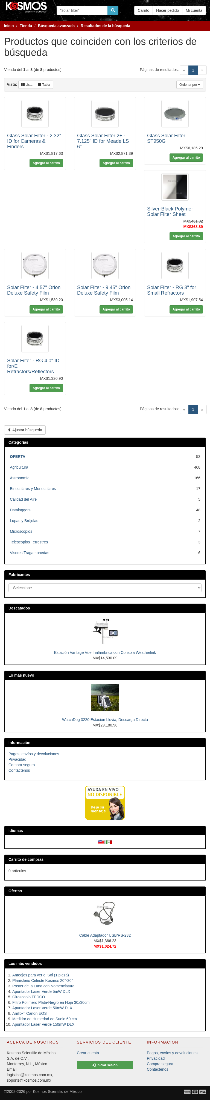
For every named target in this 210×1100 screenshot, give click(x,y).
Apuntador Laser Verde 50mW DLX (42, 1008)
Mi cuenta (194, 10)
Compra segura (21, 765)
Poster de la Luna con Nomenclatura (43, 986)
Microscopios (21, 531)
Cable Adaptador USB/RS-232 (105, 935)
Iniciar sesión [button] (105, 1065)
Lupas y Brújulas (24, 520)
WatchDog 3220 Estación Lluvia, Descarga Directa (105, 719)
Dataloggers (20, 510)
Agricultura (19, 467)
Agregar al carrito (46, 163)
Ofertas (15, 891)
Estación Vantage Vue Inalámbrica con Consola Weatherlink (105, 652)
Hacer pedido (167, 10)
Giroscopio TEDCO (28, 997)
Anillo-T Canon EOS (29, 1013)
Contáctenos (19, 770)
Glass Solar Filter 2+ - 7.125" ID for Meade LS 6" (103, 141)
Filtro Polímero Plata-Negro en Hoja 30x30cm (50, 1002)
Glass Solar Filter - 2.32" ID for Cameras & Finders (34, 141)
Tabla (44, 85)
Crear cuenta (88, 1053)
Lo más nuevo (21, 675)
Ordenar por (189, 85)
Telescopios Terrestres (29, 542)
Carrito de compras (25, 859)
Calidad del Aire (23, 499)
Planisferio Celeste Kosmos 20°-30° (42, 980)
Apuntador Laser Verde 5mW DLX (41, 991)
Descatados (19, 608)
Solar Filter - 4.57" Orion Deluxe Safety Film (33, 290)
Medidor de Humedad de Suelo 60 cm (44, 1019)
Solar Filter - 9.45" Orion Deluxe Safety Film (103, 290)
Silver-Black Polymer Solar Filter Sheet (170, 211)
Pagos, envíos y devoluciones (33, 754)
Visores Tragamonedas (29, 553)
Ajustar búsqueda (25, 430)
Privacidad (17, 759)
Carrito (143, 10)
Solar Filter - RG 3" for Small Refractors (171, 290)
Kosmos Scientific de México (57, 1091)
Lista (27, 85)
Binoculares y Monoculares (33, 488)
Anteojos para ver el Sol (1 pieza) (40, 975)
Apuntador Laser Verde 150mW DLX (43, 1024)
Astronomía (20, 478)
